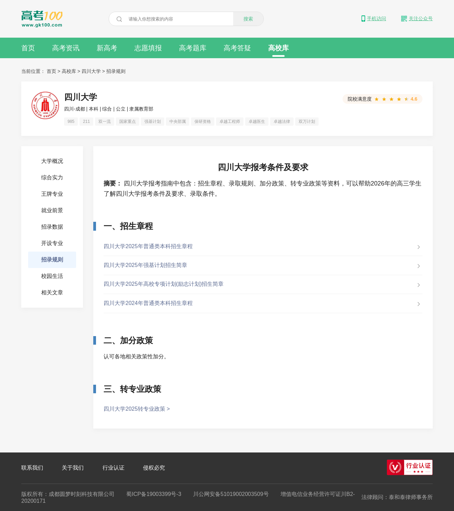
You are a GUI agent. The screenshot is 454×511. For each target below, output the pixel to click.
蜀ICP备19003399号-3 (153, 494)
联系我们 (32, 468)
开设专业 (52, 243)
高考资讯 (66, 48)
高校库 (278, 50)
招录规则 (116, 71)
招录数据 (52, 227)
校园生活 (52, 276)
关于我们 (73, 468)
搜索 (248, 19)
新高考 (107, 48)
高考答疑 (237, 48)
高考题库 (192, 48)
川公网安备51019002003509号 (231, 494)
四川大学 (91, 71)
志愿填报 (148, 48)
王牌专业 (52, 194)
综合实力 (52, 177)
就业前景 (52, 210)
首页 (28, 48)
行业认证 (113, 468)
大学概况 (52, 161)
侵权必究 (154, 468)
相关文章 (52, 292)
